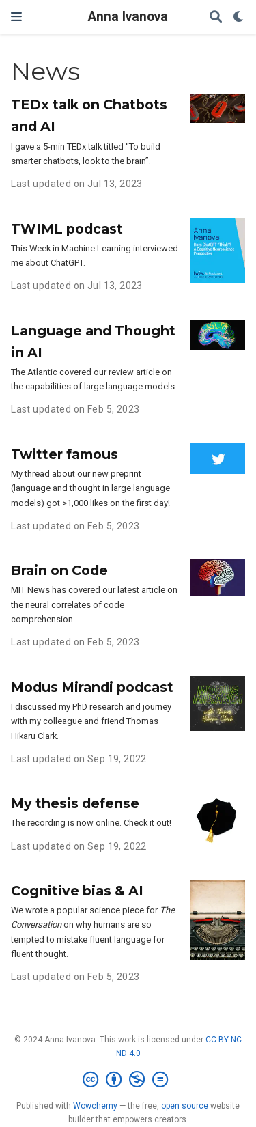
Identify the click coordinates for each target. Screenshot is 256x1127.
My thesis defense (75, 803)
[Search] (216, 17)
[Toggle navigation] (16, 17)
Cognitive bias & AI (77, 890)
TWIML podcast (67, 229)
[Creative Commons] (128, 1080)
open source (184, 1106)
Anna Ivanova (128, 17)
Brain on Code (59, 570)
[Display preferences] (239, 17)
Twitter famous (64, 454)
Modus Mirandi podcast (92, 687)
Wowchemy (95, 1106)
